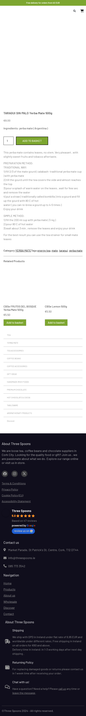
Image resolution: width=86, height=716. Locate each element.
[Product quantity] (8, 141)
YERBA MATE (23, 250)
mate (55, 250)
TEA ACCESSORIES (15, 350)
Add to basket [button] (14, 322)
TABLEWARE (12, 405)
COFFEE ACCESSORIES (17, 366)
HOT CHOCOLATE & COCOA (18, 397)
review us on (23, 530)
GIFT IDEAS (12, 374)
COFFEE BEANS (14, 358)
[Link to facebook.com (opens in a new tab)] (5, 474)
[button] (74, 11)
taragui (63, 250)
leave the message (23, 692)
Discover (11, 421)
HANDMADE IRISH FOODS (18, 382)
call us (62, 688)
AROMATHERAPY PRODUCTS (19, 413)
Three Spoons (21, 511)
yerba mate (76, 250)
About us (9, 595)
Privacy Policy (10, 489)
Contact (8, 614)
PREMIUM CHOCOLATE (17, 389)
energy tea (43, 250)
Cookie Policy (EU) (12, 495)
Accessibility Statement (16, 501)
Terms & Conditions (14, 483)
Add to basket (32, 140)
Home (7, 583)
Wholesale (10, 601)
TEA (9, 335)
